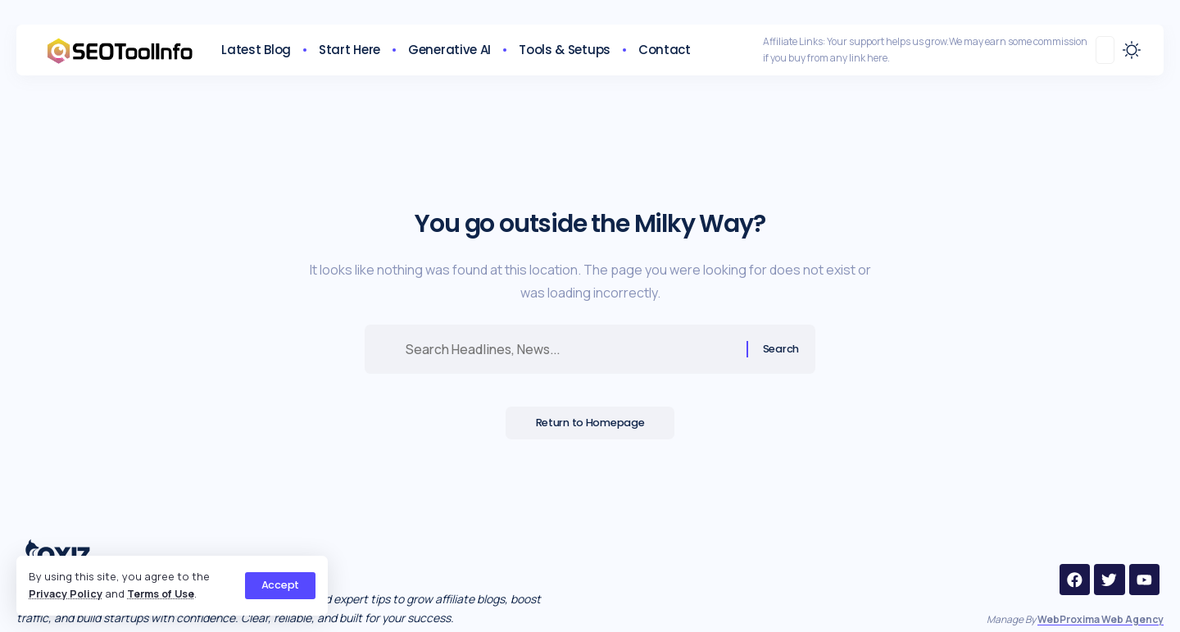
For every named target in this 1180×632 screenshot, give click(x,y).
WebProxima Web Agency (1100, 619)
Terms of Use (163, 593)
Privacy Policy (66, 593)
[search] (1105, 50)
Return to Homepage (590, 425)
